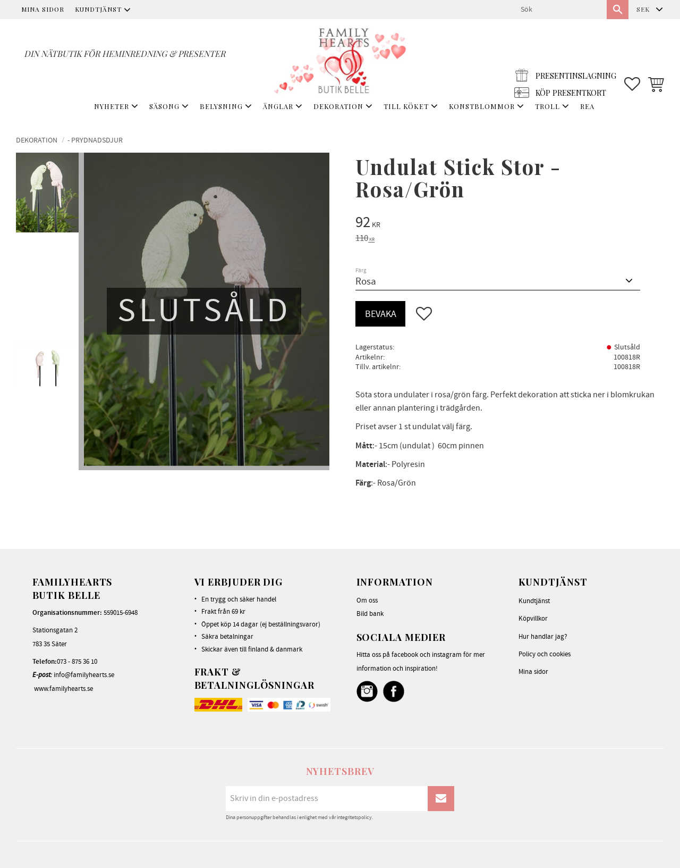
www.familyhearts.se (63, 689)
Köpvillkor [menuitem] (533, 618)
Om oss (367, 600)
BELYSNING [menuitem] (221, 106)
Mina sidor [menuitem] (42, 9)
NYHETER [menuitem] (111, 106)
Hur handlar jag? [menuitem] (542, 636)
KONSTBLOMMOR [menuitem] (482, 106)
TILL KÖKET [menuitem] (406, 106)
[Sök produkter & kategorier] (559, 9)
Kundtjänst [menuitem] (98, 9)
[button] (632, 59)
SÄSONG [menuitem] (164, 106)
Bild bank (370, 614)
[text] (509, 224)
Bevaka (380, 314)
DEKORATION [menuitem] (338, 106)
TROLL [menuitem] (547, 106)
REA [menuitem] (587, 106)
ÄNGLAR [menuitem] (278, 106)
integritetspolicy (354, 817)
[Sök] (617, 9)
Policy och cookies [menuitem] (544, 654)
